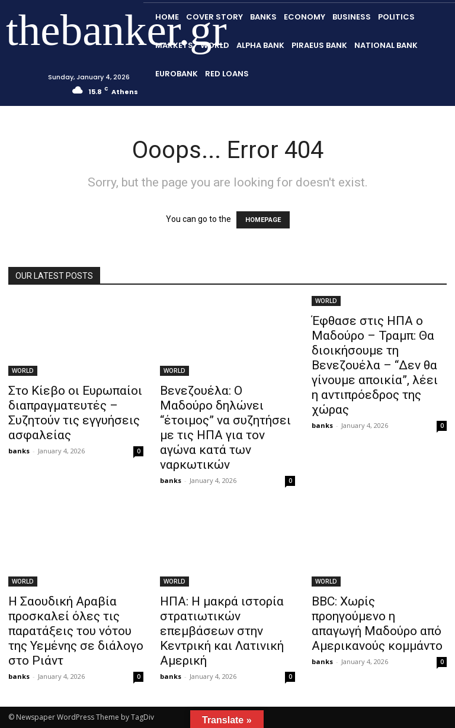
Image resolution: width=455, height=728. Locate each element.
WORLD (23, 370)
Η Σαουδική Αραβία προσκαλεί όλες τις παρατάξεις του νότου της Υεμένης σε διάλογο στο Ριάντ (75, 631)
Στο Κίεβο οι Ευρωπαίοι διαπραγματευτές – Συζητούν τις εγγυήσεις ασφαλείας (75, 413)
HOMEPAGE (263, 220)
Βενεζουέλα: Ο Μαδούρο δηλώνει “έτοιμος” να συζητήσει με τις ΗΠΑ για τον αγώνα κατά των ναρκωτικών (225, 428)
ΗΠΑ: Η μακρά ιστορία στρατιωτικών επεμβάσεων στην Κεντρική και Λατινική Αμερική (222, 631)
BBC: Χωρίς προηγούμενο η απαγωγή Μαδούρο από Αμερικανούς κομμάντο (377, 623)
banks (19, 450)
